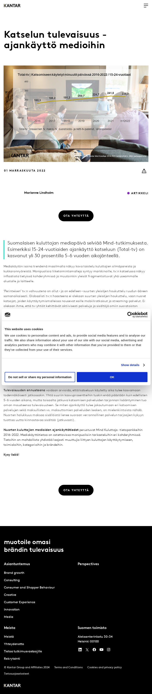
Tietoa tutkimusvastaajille (23, 651)
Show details (130, 365)
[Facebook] (94, 650)
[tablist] (76, 610)
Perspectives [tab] (88, 564)
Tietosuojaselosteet (16, 673)
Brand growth (14, 573)
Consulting (12, 580)
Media (8, 617)
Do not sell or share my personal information (40, 377)
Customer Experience (19, 602)
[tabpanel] (39, 595)
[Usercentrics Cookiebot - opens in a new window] (130, 315)
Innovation (12, 609)
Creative (10, 595)
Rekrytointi (12, 658)
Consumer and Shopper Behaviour (29, 587)
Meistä (9, 636)
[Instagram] (108, 650)
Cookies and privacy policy (104, 667)
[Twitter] (87, 650)
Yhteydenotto (14, 644)
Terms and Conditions (68, 667)
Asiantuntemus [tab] (17, 564)
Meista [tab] (9, 628)
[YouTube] (80, 650)
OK (112, 377)
